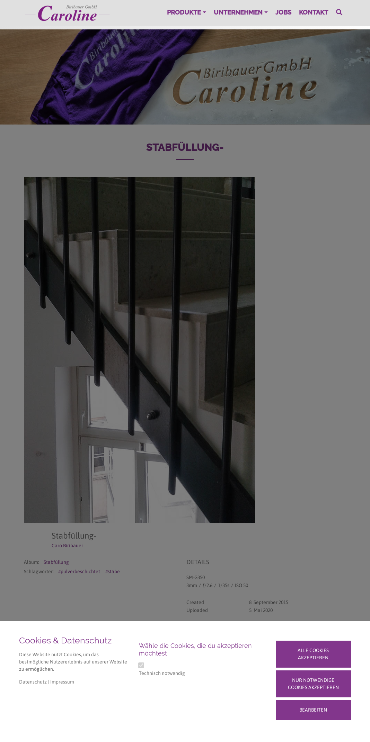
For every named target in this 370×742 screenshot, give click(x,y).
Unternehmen (238, 12)
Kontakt (313, 12)
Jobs (283, 12)
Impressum (62, 682)
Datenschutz (33, 682)
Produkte (184, 12)
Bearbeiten (313, 710)
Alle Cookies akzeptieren (313, 654)
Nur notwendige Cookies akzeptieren (313, 683)
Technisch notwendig (162, 673)
